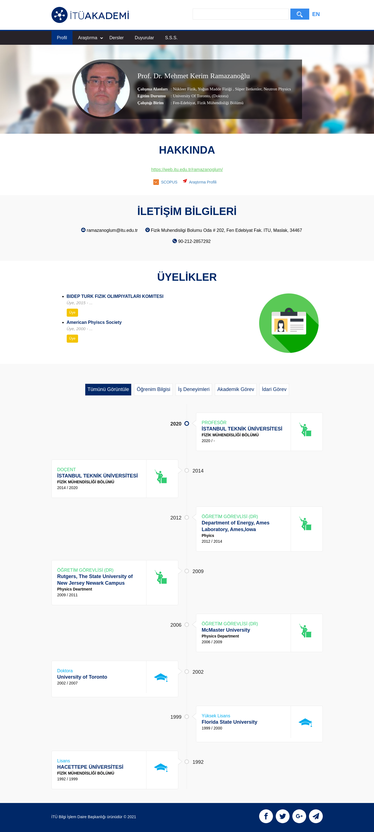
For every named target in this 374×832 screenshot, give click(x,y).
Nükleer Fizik (184, 89)
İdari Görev (274, 389)
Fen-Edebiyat (184, 103)
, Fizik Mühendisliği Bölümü (219, 103)
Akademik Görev (235, 389)
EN (316, 14)
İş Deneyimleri (194, 389)
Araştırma (90, 37)
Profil (62, 37)
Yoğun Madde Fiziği (215, 89)
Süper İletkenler (247, 89)
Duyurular (144, 37)
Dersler (116, 37)
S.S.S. (171, 37)
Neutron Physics (276, 89)
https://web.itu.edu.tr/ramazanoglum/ (187, 169)
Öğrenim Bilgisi (153, 389)
